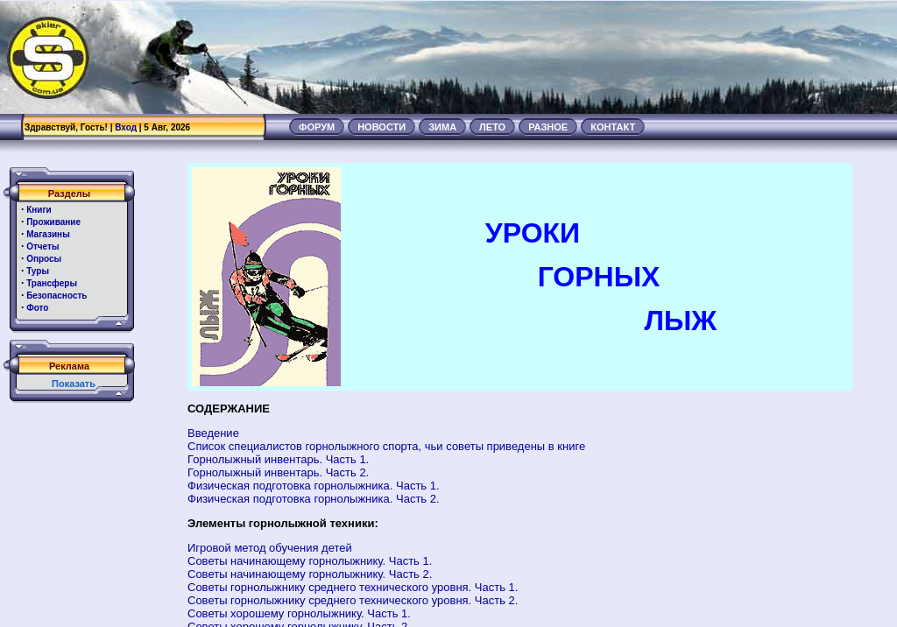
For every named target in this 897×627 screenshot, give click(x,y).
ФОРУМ (317, 127)
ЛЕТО (492, 127)
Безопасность (56, 295)
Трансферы (51, 283)
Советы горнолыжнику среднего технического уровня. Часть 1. (352, 587)
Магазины (48, 234)
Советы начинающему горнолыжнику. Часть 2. (309, 574)
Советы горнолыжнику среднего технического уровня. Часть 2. (352, 600)
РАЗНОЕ (548, 127)
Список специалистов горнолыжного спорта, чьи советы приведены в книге (386, 446)
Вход (126, 127)
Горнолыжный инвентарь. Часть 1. (278, 459)
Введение (213, 433)
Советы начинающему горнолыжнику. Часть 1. (309, 560)
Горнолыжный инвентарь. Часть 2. (278, 472)
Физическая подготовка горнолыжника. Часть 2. (313, 498)
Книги (39, 210)
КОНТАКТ (612, 127)
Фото (37, 308)
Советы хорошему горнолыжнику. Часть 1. (299, 613)
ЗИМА (442, 127)
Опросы (43, 259)
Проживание (53, 222)
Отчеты (42, 246)
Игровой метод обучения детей (269, 547)
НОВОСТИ (381, 127)
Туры (37, 271)
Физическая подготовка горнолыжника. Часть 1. (313, 485)
